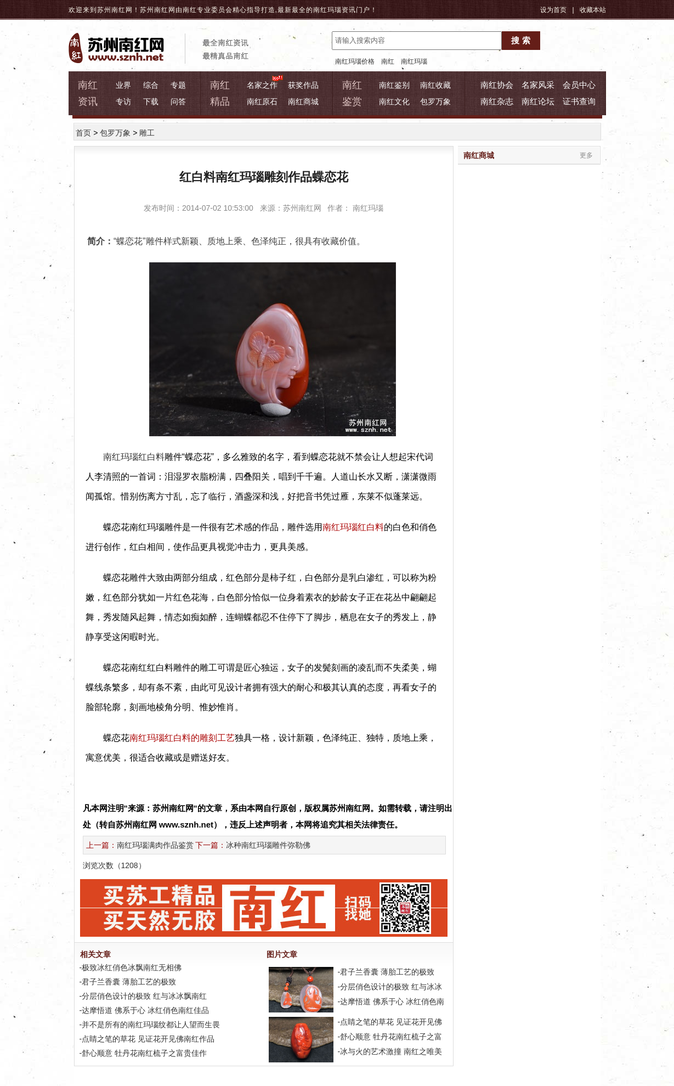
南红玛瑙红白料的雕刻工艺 (182, 737)
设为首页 (553, 10)
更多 (586, 155)
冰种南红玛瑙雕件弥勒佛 (268, 845)
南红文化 (394, 101)
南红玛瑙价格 (355, 61)
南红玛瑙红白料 (353, 527)
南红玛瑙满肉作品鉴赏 (155, 845)
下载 (150, 101)
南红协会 (496, 84)
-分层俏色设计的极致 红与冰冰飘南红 (142, 996)
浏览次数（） (114, 865)
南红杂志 (496, 101)
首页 (83, 132)
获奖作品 (303, 85)
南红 (387, 61)
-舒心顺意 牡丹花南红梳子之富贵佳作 (142, 1053)
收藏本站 (593, 10)
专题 (178, 85)
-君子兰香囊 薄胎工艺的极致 (126, 981)
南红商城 (303, 101)
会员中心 (579, 84)
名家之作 (262, 85)
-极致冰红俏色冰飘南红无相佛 (129, 967)
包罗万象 (435, 101)
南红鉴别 (394, 85)
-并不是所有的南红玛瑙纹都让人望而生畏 (148, 1024)
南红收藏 (435, 85)
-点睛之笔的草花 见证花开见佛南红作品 (145, 1038)
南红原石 (262, 101)
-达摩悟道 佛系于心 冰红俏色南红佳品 (143, 1010)
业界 (123, 85)
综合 (150, 85)
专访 (123, 101)
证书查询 (579, 101)
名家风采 (538, 84)
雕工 (147, 132)
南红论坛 (538, 101)
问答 (178, 101)
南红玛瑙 (327, 10)
